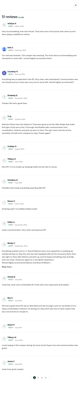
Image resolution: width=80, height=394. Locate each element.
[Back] (75, 5)
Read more (7, 266)
